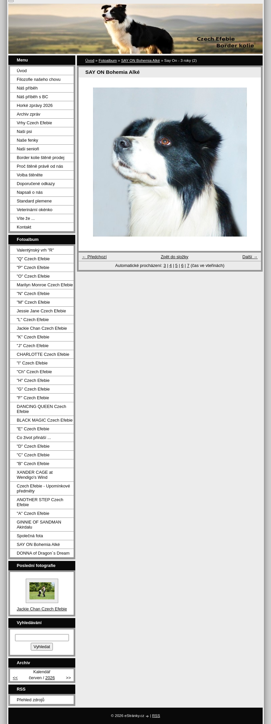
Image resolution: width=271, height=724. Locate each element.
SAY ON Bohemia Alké (140, 60)
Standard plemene (34, 200)
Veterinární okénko (35, 209)
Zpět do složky (174, 256)
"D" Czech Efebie (33, 446)
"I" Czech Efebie (32, 363)
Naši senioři (28, 148)
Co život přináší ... (34, 437)
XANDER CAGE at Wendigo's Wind (35, 475)
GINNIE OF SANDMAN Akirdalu (39, 525)
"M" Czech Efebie (33, 302)
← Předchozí (94, 256)
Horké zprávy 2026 (35, 105)
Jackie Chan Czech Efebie (42, 328)
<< (15, 677)
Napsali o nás (30, 192)
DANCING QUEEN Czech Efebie (41, 409)
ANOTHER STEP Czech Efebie (40, 502)
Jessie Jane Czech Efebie (41, 310)
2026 (50, 677)
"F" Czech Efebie (33, 397)
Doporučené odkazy (36, 183)
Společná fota (30, 535)
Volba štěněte (30, 174)
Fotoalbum (108, 60)
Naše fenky (27, 140)
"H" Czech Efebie (33, 380)
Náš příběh (27, 88)
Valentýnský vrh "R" (35, 250)
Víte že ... (26, 218)
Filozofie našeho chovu (39, 79)
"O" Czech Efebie (33, 276)
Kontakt (24, 227)
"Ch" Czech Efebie (34, 371)
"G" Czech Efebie (33, 389)
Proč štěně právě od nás (40, 166)
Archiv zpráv (28, 114)
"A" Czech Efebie (33, 513)
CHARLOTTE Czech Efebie (43, 354)
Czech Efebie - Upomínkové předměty (43, 488)
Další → (250, 256)
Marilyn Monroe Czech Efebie (45, 284)
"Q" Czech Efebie (33, 258)
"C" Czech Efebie (33, 454)
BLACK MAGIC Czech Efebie (45, 420)
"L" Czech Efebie (33, 319)
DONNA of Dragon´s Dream (43, 553)
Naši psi (24, 131)
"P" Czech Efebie (33, 267)
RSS (156, 716)
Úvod (89, 60)
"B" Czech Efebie (33, 463)
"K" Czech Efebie (33, 336)
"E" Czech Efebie (33, 428)
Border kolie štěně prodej (40, 157)
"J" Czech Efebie (33, 345)
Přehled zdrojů (30, 699)
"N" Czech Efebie (33, 293)
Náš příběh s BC (32, 96)
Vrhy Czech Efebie (34, 122)
